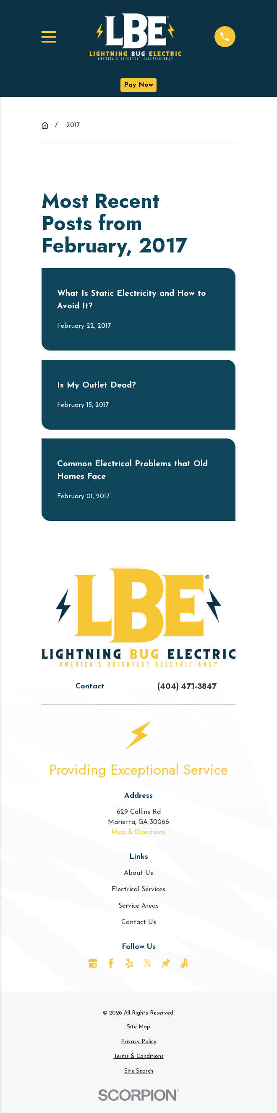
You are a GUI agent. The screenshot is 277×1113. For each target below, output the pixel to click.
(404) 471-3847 (187, 686)
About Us (138, 873)
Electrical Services (138, 889)
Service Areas (138, 906)
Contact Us (138, 922)
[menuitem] (138, 1027)
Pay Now (138, 85)
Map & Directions (138, 832)
